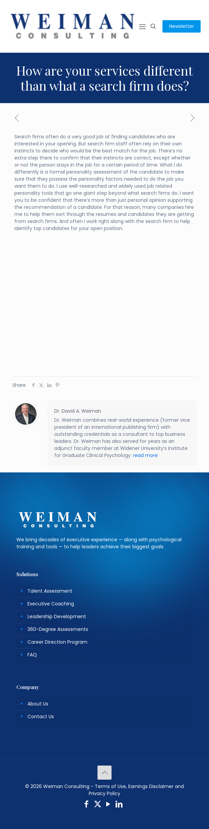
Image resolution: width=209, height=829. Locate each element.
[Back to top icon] (104, 773)
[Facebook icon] (86, 805)
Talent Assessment (49, 591)
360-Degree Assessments (57, 629)
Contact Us (40, 716)
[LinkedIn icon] (119, 805)
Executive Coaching (50, 603)
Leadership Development (56, 616)
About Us (37, 703)
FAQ (32, 654)
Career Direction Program (57, 642)
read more (145, 455)
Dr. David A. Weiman (77, 411)
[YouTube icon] (108, 805)
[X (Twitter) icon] (97, 805)
